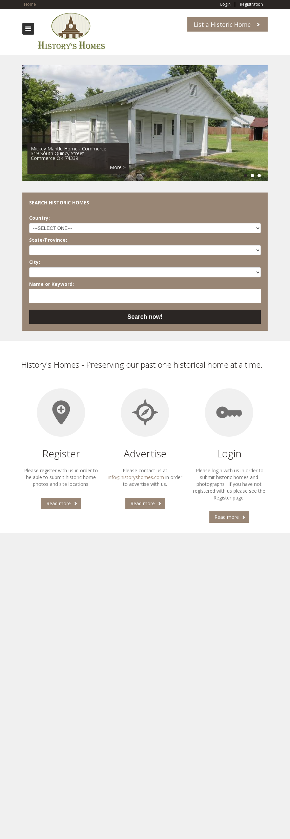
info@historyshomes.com (136, 477)
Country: (39, 218)
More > (118, 167)
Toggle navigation (28, 29)
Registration (251, 4)
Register (61, 453)
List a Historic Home (222, 24)
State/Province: (48, 240)
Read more (58, 503)
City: (34, 262)
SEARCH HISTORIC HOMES (59, 202)
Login (225, 4)
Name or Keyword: (51, 284)
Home (30, 4)
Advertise (145, 453)
